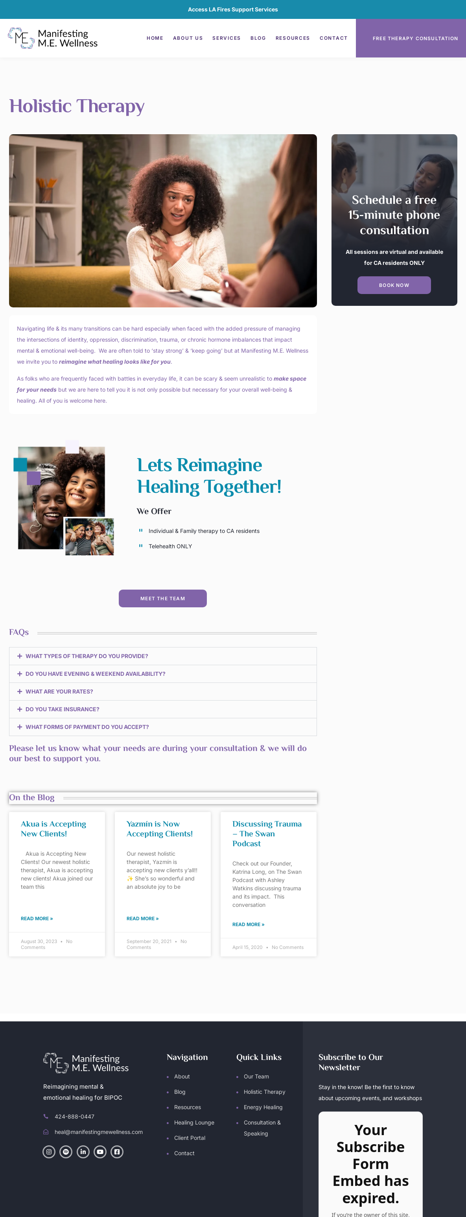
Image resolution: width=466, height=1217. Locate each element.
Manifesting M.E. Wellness (126, 1203)
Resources (293, 38)
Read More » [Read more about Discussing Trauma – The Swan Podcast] (248, 924)
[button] (163, 656)
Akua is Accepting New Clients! (53, 829)
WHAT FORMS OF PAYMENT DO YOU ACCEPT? (87, 726)
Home (155, 38)
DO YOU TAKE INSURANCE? (62, 709)
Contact (334, 38)
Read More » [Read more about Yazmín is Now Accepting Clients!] (143, 918)
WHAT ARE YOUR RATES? (59, 691)
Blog (258, 38)
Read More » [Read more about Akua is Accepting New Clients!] (37, 918)
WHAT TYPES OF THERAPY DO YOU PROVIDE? (87, 656)
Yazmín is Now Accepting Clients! (160, 829)
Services (226, 38)
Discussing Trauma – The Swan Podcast (267, 834)
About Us (188, 38)
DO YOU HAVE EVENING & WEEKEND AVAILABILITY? (96, 673)
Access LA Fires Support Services (233, 9)
